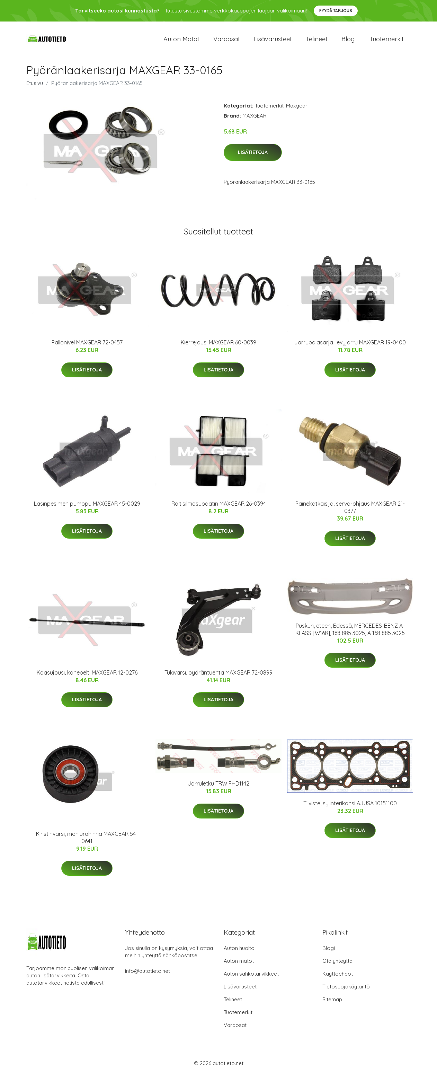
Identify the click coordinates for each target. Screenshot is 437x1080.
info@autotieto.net (147, 975)
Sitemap (332, 1004)
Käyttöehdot (337, 978)
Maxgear (296, 110)
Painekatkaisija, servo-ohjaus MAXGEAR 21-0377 (350, 512)
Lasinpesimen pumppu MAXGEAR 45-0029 (87, 508)
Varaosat (226, 41)
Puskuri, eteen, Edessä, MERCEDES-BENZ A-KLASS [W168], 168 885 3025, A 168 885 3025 (350, 634)
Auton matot (181, 41)
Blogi (348, 41)
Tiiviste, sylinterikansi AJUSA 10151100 (350, 808)
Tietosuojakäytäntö (346, 991)
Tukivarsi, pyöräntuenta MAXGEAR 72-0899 (218, 677)
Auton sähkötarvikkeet (251, 978)
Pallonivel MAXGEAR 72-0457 (87, 347)
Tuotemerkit (386, 41)
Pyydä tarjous (335, 10)
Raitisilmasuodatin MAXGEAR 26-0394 (218, 508)
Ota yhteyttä (337, 965)
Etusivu (34, 88)
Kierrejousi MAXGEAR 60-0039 (218, 347)
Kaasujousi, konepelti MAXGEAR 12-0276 (87, 677)
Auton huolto (239, 953)
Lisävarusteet (273, 41)
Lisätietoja (253, 157)
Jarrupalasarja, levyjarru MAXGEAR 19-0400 (350, 347)
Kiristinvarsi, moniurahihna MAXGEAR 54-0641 (87, 842)
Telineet (317, 41)
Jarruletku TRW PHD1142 (218, 788)
